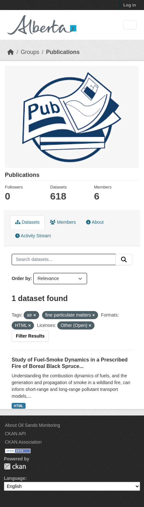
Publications (63, 52)
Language (14, 478)
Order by (21, 278)
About (95, 222)
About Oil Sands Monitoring (32, 425)
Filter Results (30, 336)
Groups (30, 52)
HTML (18, 406)
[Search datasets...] (64, 259)
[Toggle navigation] (130, 25)
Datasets (27, 222)
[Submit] (124, 259)
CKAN (15, 466)
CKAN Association (23, 442)
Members (63, 222)
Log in (129, 5)
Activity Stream (33, 235)
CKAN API (15, 433)
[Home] (10, 52)
